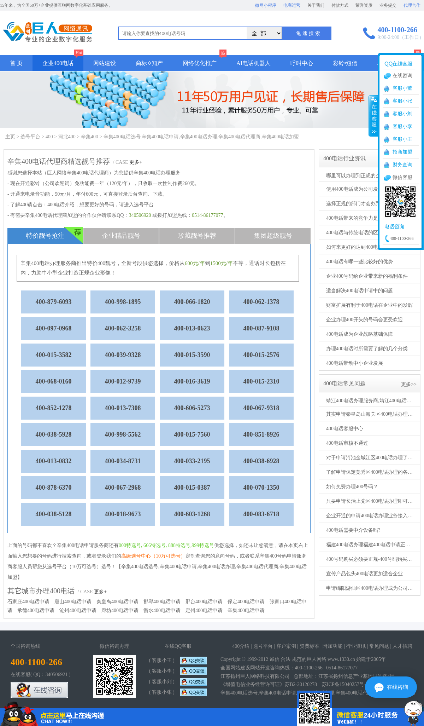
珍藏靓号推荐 (197, 235)
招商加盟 (402, 152)
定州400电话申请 (204, 610)
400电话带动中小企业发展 (354, 363)
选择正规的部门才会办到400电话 (362, 203)
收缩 (373, 116)
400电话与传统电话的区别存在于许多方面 (370, 232)
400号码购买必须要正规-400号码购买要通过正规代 (370, 559)
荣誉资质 (363, 5)
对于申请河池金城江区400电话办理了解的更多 (370, 457)
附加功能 (332, 646)
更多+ (135, 162)
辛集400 (89, 136)
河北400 (67, 136)
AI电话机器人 (253, 63)
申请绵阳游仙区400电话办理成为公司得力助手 (370, 588)
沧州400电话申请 (77, 610)
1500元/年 (221, 263)
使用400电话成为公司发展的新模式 (364, 189)
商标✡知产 (149, 63)
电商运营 (291, 5)
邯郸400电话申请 (162, 601)
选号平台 (30, 136)
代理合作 (412, 5)
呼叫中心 (301, 63)
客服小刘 (402, 113)
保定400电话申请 (246, 601)
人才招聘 (402, 646)
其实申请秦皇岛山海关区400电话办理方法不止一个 (370, 414)
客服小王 (402, 139)
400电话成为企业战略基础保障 (359, 334)
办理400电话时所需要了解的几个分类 (367, 348)
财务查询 (402, 164)
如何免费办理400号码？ (352, 486)
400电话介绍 (61, 204)
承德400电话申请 (35, 610)
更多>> (409, 384)
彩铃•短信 (345, 63)
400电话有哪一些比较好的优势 (359, 261)
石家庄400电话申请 (28, 601)
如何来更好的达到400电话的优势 (362, 247)
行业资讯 (356, 646)
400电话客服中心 (344, 428)
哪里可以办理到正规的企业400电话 (364, 175)
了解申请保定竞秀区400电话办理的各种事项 (370, 472)
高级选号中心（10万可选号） (153, 556)
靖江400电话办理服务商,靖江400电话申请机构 (370, 400)
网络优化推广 (200, 63)
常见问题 (379, 646)
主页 (10, 136)
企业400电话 (57, 63)
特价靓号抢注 (54, 235)
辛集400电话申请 (246, 610)
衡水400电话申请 (162, 610)
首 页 (16, 63)
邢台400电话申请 (204, 601)
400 (49, 136)
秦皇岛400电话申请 (117, 601)
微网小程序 (265, 5)
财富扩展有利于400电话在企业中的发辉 (369, 305)
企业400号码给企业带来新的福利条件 (367, 276)
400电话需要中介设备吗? (353, 530)
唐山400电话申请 (73, 601)
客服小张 (402, 101)
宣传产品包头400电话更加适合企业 (364, 573)
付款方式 (339, 5)
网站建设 (104, 63)
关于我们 (315, 5)
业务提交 (387, 5)
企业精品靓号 (121, 235)
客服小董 (402, 88)
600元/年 (195, 263)
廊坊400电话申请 (120, 610)
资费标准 (309, 646)
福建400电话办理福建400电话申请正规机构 (370, 544)
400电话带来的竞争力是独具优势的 (364, 218)
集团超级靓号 (273, 235)
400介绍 (240, 646)
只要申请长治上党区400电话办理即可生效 (370, 501)
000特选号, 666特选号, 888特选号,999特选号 (166, 545)
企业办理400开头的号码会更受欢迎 (364, 319)
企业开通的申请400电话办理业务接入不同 (370, 515)
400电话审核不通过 (347, 443)
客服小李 (402, 126)
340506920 (140, 215)
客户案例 (286, 646)
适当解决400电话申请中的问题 (359, 290)
